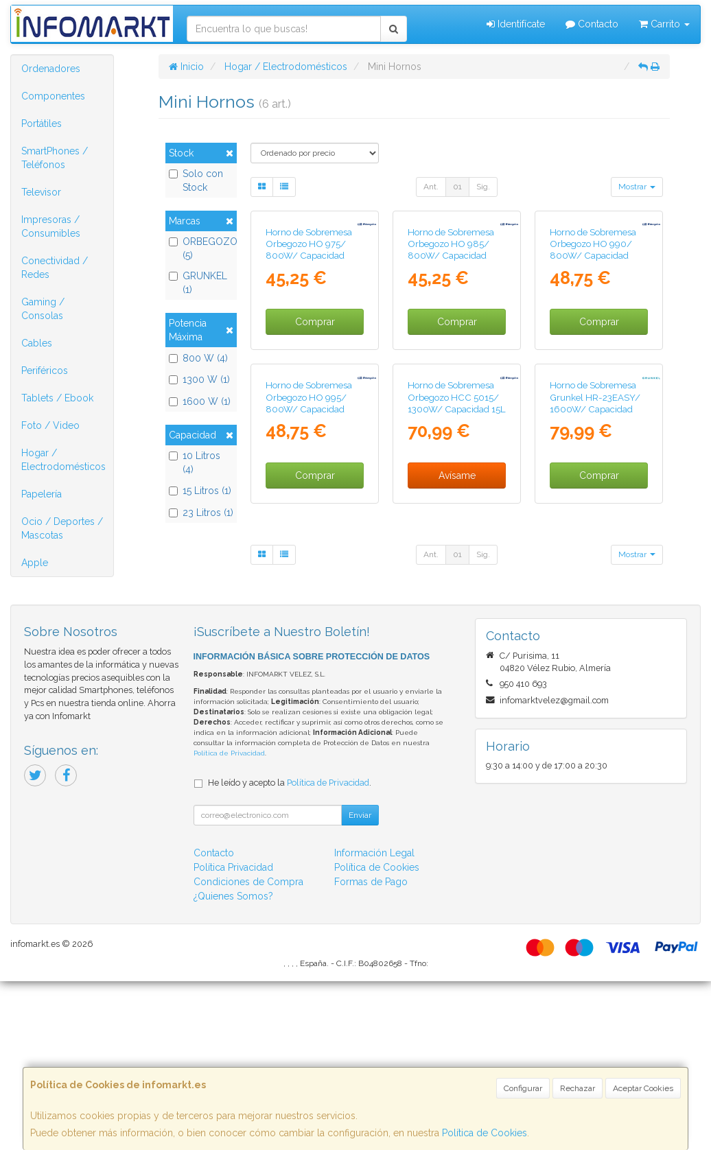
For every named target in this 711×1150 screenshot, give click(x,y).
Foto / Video (50, 425)
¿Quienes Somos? (233, 1064)
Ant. (431, 186)
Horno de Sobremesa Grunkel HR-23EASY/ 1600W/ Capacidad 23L (595, 595)
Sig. (483, 186)
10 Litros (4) (194, 462)
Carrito (664, 24)
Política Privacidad (233, 1036)
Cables (36, 343)
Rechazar (577, 1088)
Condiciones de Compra (248, 1050)
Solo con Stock (196, 180)
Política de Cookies (484, 1132)
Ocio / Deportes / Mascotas (62, 528)
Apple (34, 562)
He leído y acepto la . (289, 951)
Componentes (53, 96)
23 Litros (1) (201, 512)
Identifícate (516, 24)
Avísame (457, 666)
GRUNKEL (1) (198, 282)
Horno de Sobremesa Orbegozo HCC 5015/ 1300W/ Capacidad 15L (457, 589)
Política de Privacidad (229, 922)
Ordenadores (50, 68)
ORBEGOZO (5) (201, 248)
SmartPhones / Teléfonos (54, 157)
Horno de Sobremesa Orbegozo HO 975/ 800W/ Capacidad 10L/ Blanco (309, 345)
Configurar (523, 1088)
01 (457, 186)
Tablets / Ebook (57, 397)
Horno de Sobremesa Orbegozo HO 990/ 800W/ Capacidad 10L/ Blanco (593, 345)
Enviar (360, 984)
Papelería (41, 494)
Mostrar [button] (636, 186)
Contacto (592, 24)
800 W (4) (198, 358)
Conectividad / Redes (54, 267)
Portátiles (41, 123)
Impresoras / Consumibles (50, 226)
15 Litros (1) (200, 490)
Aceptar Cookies (643, 1088)
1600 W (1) (200, 401)
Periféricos (44, 370)
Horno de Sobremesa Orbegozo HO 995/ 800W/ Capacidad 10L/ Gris (309, 595)
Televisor (41, 192)
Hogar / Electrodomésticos (63, 459)
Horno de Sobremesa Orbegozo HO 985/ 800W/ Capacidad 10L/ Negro (451, 345)
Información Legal (374, 1021)
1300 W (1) (199, 379)
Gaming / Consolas (43, 308)
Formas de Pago (371, 1050)
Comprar (315, 417)
